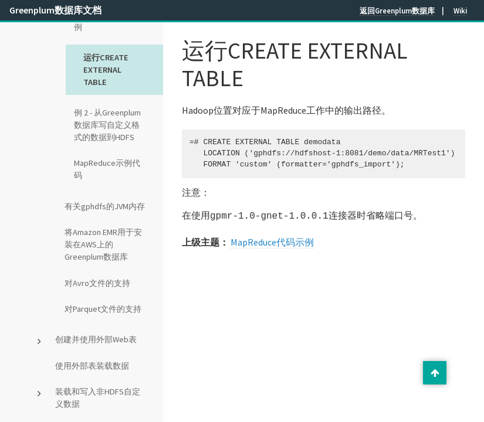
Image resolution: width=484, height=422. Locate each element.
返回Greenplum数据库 (397, 10)
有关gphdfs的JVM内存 (105, 206)
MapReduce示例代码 (107, 169)
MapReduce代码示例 (272, 241)
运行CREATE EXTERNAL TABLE (105, 69)
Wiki (460, 10)
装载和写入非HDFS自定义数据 (97, 397)
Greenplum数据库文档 (55, 10)
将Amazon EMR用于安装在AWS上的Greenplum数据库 (103, 244)
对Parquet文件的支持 (103, 309)
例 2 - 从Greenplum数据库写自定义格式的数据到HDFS (107, 124)
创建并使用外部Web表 (96, 339)
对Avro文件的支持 (97, 283)
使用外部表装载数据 (92, 365)
